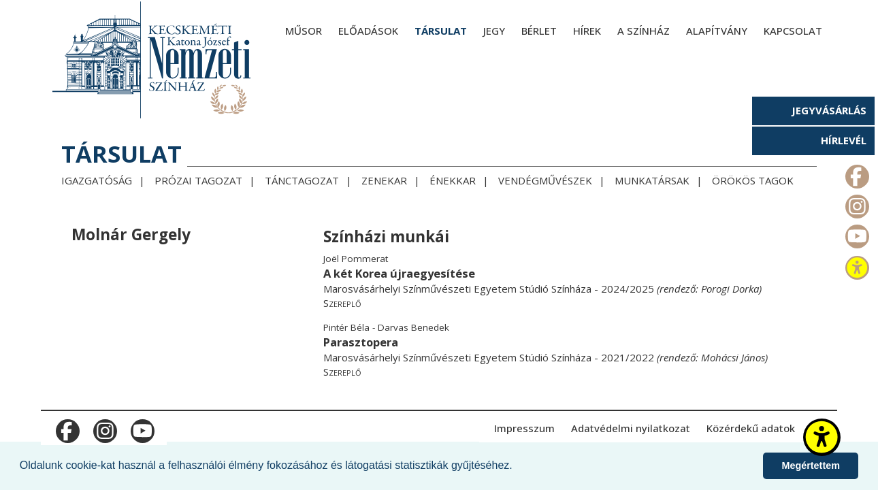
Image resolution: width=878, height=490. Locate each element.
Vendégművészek (545, 180)
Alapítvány (716, 30)
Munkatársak (652, 180)
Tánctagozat (302, 180)
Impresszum (524, 428)
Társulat (440, 30)
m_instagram (856, 203)
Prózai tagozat (198, 180)
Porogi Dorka (730, 288)
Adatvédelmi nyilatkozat (630, 428)
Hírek (587, 30)
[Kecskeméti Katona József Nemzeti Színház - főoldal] (153, 59)
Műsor (303, 30)
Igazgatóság (96, 180)
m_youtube (856, 233)
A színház (643, 30)
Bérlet (539, 30)
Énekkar (452, 180)
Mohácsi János (733, 357)
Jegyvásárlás (829, 110)
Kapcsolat (793, 30)
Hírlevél (843, 140)
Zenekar (384, 180)
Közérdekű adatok (750, 428)
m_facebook (856, 174)
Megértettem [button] (810, 465)
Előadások (368, 30)
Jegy (494, 30)
